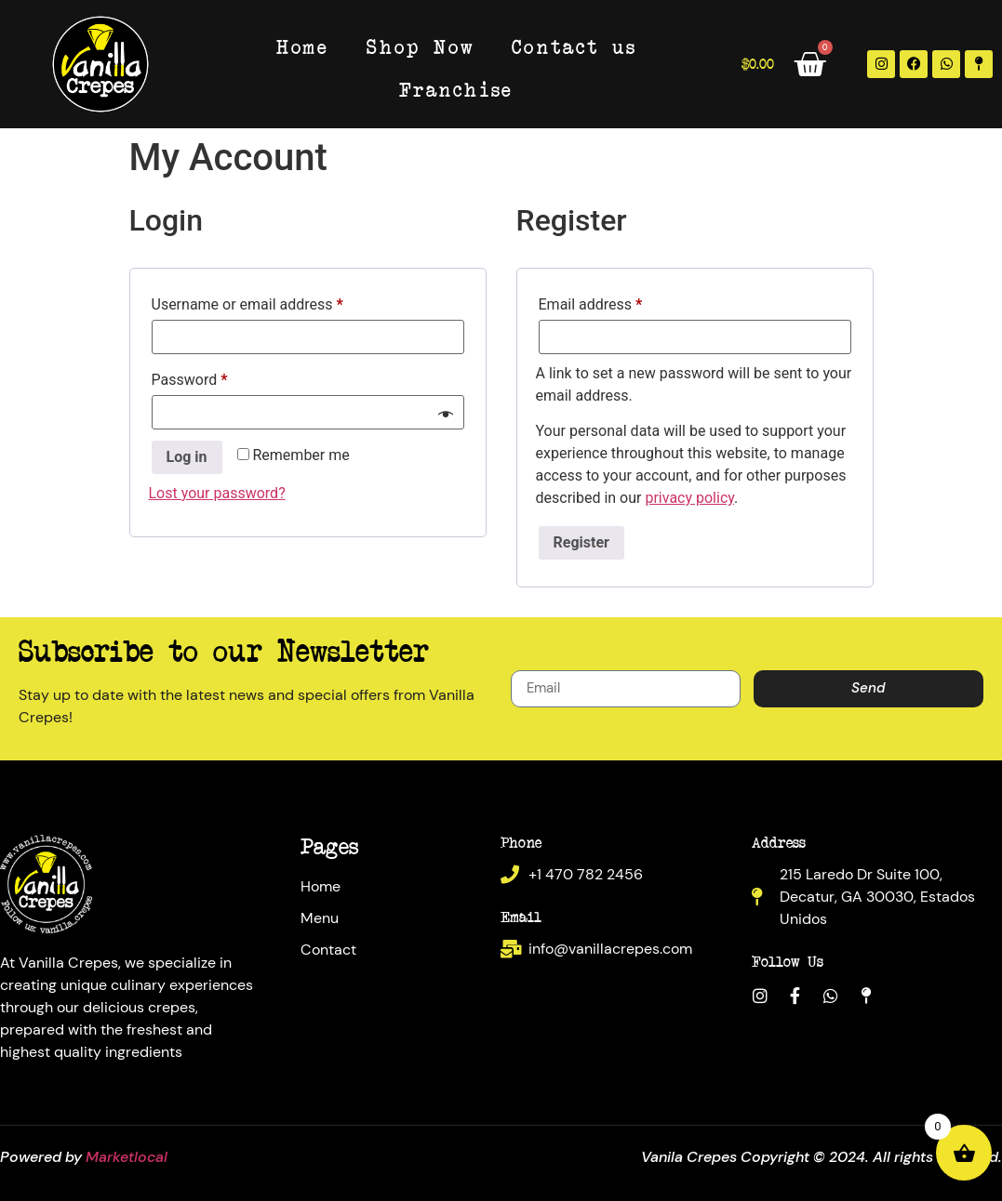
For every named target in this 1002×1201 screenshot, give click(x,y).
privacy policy (689, 498)
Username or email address (276, 301)
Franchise (456, 88)
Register (581, 542)
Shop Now (420, 46)
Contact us (574, 46)
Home (302, 46)
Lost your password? (217, 493)
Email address (620, 301)
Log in (187, 457)
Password (219, 377)
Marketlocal (126, 1157)
